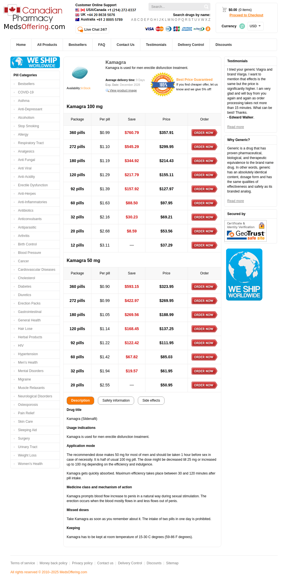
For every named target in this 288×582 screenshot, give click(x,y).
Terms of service (22, 563)
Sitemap (172, 563)
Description (80, 400)
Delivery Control (130, 563)
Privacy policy (82, 563)
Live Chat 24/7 (95, 30)
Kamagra (115, 62)
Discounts (154, 563)
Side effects (151, 400)
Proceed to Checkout (246, 15)
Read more (235, 127)
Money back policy (54, 563)
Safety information (116, 400)
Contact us (105, 563)
